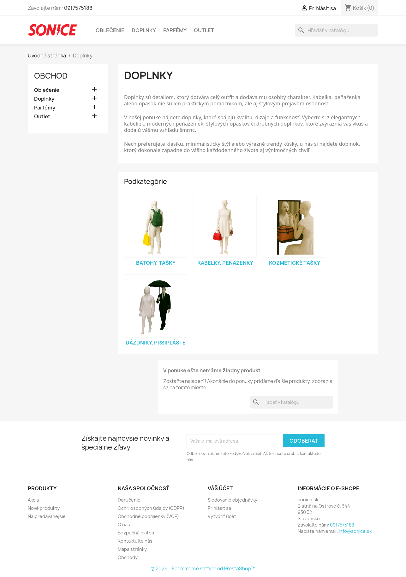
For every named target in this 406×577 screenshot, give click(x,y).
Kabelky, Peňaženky (225, 262)
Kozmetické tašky (294, 262)
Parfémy (175, 30)
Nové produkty (44, 508)
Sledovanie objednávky (232, 500)
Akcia (33, 500)
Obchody (128, 557)
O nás (124, 524)
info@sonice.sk (355, 531)
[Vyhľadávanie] (336, 30)
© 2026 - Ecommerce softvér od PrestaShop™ (203, 568)
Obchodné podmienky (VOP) (148, 516)
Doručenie (129, 500)
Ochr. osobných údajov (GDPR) (151, 508)
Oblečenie (110, 30)
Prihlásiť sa (219, 508)
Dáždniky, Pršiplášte (156, 342)
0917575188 (78, 7)
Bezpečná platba (136, 533)
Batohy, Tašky (156, 262)
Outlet (204, 30)
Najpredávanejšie (47, 516)
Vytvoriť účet (222, 516)
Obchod (51, 75)
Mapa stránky (132, 549)
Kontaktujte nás (135, 541)
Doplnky (144, 30)
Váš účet (220, 488)
